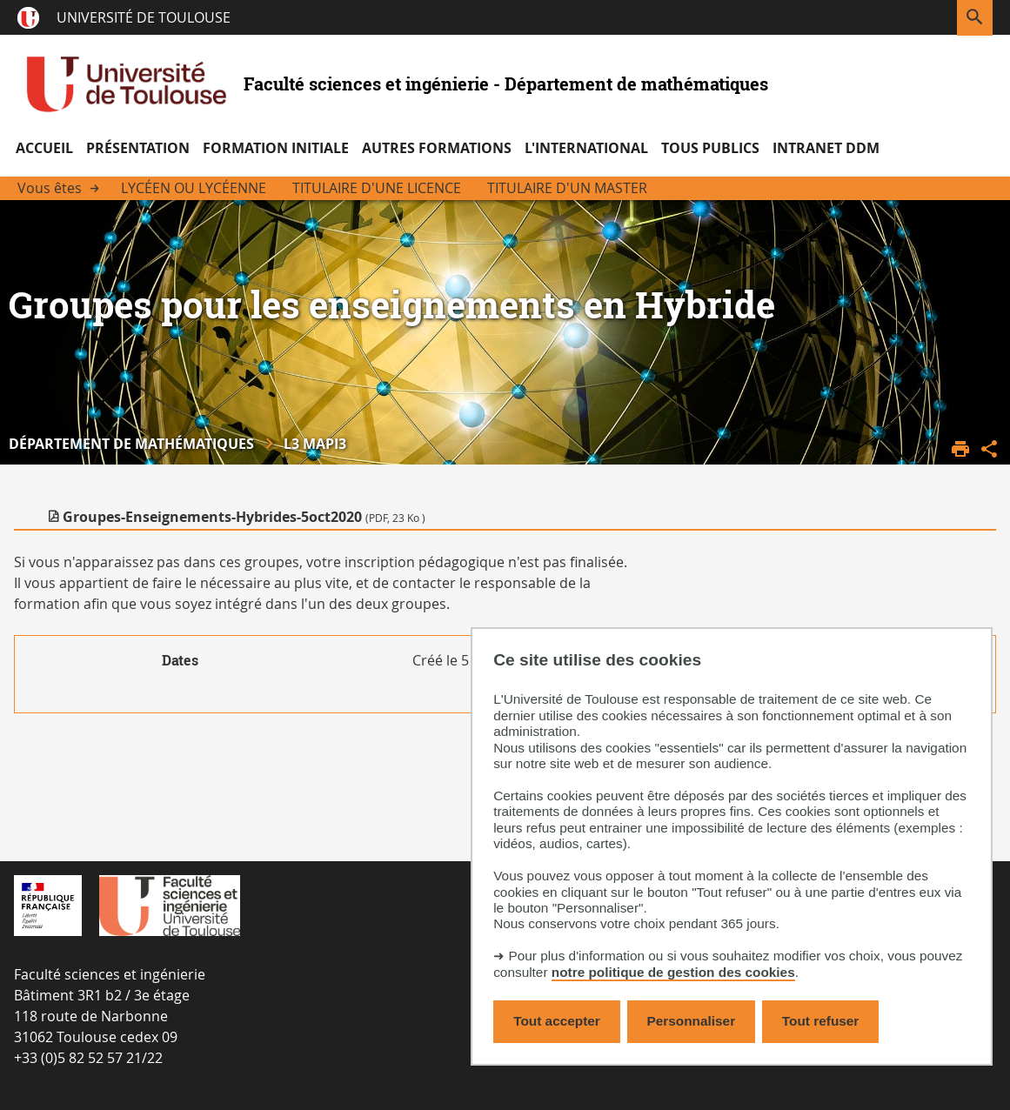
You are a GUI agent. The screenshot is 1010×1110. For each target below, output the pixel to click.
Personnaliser (691, 1020)
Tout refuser (820, 1020)
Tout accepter (556, 1020)
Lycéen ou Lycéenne (193, 187)
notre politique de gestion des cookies (673, 972)
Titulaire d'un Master (567, 187)
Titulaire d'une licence (376, 187)
